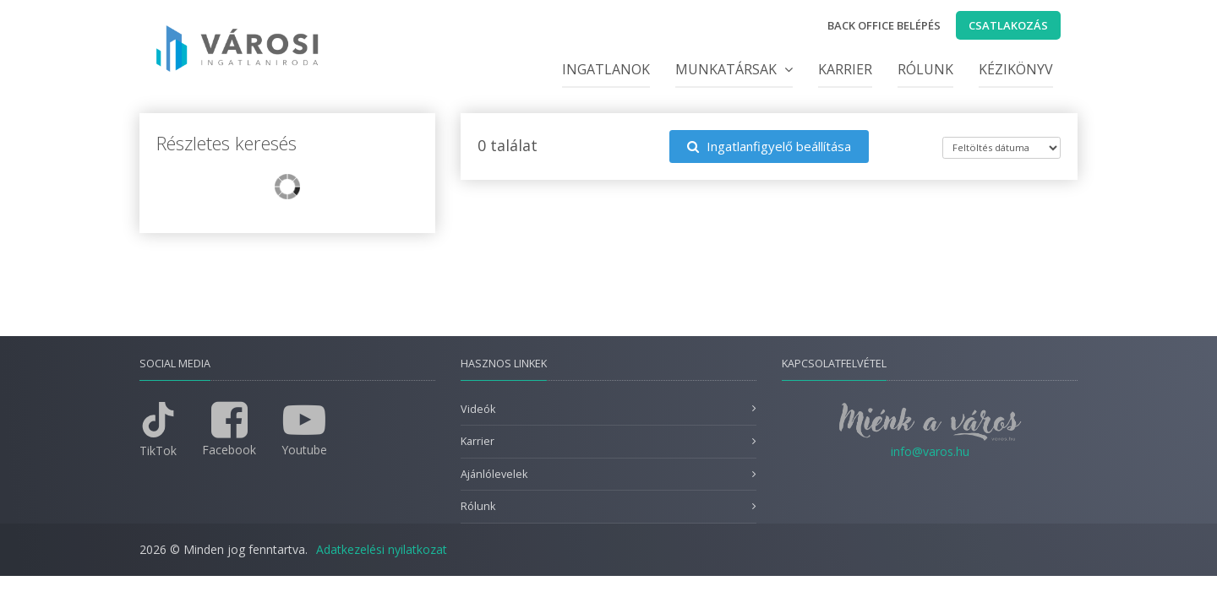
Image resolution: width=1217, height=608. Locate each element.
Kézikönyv (1016, 69)
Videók (478, 409)
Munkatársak (734, 69)
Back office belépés (884, 25)
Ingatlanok (606, 69)
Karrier (845, 69)
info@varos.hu (930, 451)
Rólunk (925, 69)
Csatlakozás (1008, 25)
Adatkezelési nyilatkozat (381, 549)
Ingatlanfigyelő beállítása (769, 146)
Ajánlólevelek (494, 474)
